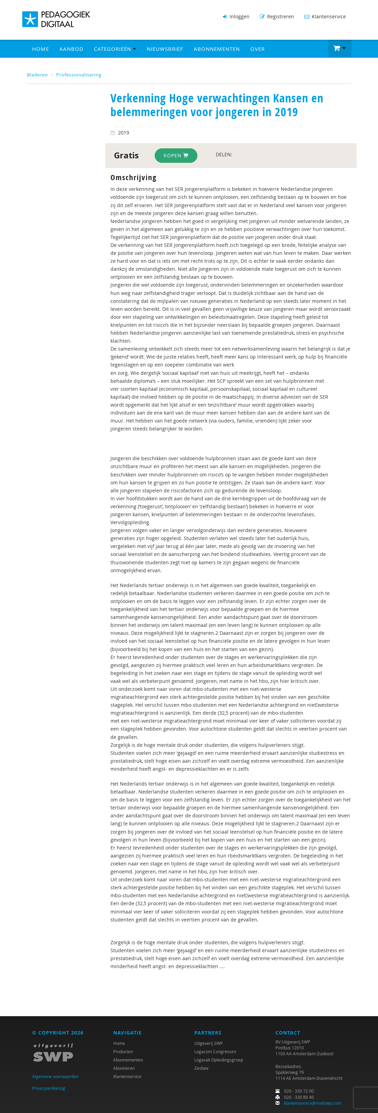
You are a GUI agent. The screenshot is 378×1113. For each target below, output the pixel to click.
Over (257, 48)
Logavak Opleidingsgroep (218, 1060)
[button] (339, 48)
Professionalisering (78, 75)
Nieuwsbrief (165, 48)
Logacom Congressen (215, 1051)
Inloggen (236, 16)
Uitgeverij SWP (208, 1043)
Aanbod (71, 48)
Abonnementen (217, 48)
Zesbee (201, 1068)
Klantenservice (325, 16)
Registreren (277, 16)
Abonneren (124, 1068)
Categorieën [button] (115, 48)
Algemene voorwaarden (55, 1076)
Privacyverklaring (48, 1088)
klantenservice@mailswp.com (312, 1103)
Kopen (176, 155)
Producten (123, 1051)
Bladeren (37, 75)
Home (40, 48)
